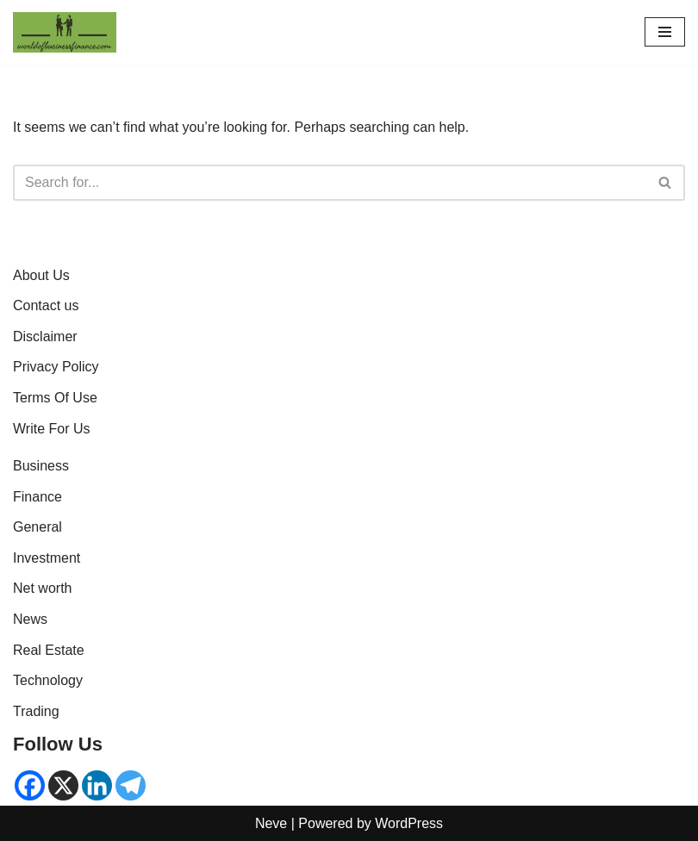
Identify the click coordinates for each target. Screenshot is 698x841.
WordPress (409, 823)
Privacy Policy (56, 366)
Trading (36, 711)
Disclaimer (45, 336)
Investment (46, 558)
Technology (48, 680)
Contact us (45, 305)
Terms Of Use (55, 397)
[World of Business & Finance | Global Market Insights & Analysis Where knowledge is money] (64, 32)
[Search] (329, 183)
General (37, 527)
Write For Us (51, 428)
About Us (41, 275)
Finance (37, 496)
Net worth (42, 588)
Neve (271, 823)
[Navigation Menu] (665, 32)
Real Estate (48, 650)
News (30, 619)
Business (41, 465)
